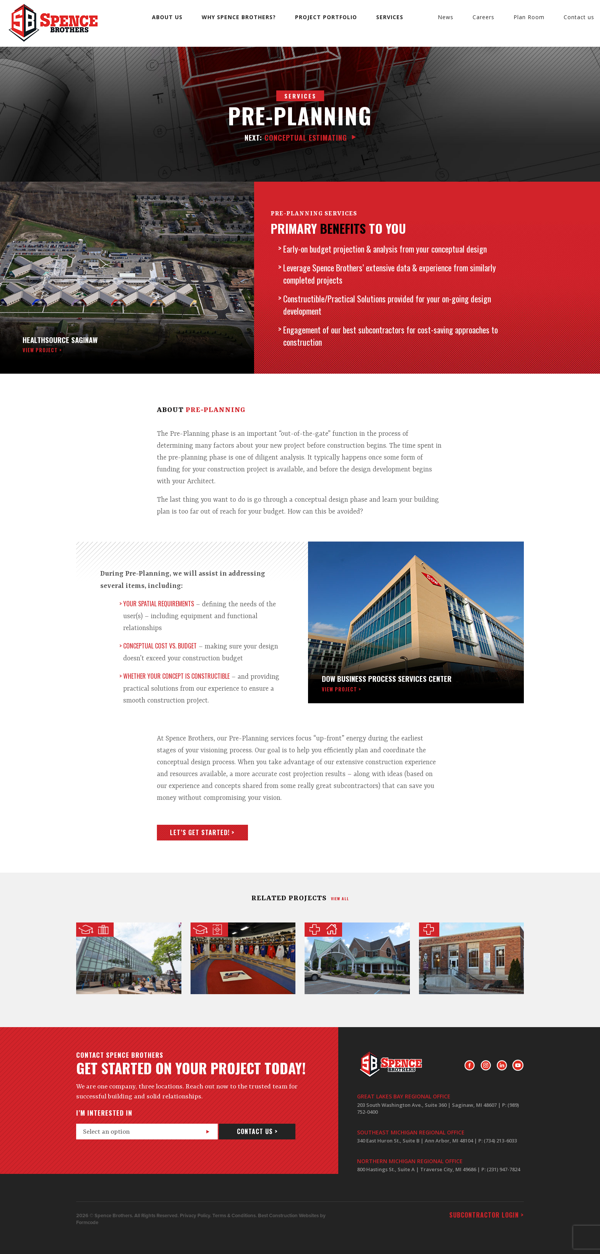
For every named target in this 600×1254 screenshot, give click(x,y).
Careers (483, 17)
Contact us (579, 17)
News (445, 17)
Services (389, 17)
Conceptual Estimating (296, 138)
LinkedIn (502, 1065)
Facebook (470, 1065)
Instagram (486, 1065)
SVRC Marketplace (128, 958)
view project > (42, 350)
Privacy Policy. (195, 1216)
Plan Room (529, 17)
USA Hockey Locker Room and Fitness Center (243, 958)
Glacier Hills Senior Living (357, 958)
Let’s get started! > (202, 832)
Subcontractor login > (486, 1215)
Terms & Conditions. (234, 1216)
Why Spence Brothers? (239, 17)
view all (340, 898)
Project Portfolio (326, 17)
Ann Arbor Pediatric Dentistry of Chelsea (471, 958)
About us (167, 17)
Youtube (518, 1065)
